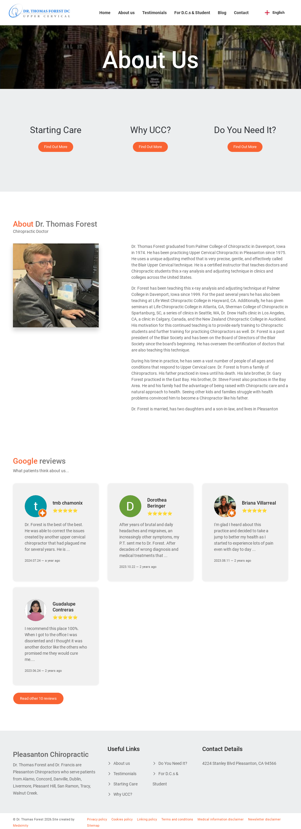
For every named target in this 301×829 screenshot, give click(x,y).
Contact (241, 12)
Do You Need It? (172, 761)
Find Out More (55, 147)
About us (126, 12)
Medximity (20, 823)
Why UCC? (122, 792)
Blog (222, 12)
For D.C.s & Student (192, 12)
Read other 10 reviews (38, 696)
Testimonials (154, 12)
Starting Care (125, 781)
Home (105, 12)
